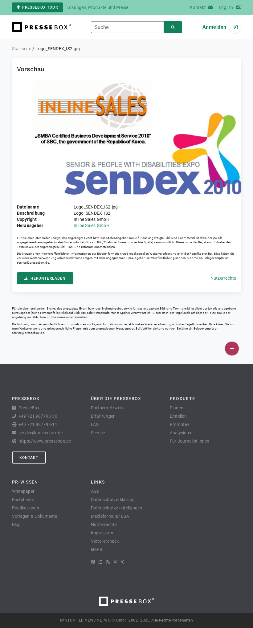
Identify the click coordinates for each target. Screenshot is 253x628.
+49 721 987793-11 (37, 424)
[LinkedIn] (100, 562)
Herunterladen (45, 278)
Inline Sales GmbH (91, 225)
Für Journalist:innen (190, 441)
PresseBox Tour (37, 7)
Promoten (180, 424)
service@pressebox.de (33, 262)
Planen (177, 407)
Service (98, 432)
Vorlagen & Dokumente (34, 516)
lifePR (97, 549)
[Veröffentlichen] (232, 348)
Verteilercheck (105, 541)
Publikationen (25, 507)
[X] (115, 562)
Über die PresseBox (116, 398)
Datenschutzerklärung (113, 499)
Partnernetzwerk (107, 407)
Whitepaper (23, 491)
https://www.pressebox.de (44, 441)
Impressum (102, 532)
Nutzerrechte (223, 278)
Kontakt (29, 458)
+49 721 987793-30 (37, 416)
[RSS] (108, 562)
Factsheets (23, 499)
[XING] (122, 562)
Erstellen (178, 416)
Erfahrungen (103, 416)
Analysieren (181, 432)
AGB (95, 491)
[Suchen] (173, 27)
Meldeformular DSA (110, 516)
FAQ (95, 424)
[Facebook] (93, 562)
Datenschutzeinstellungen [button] (116, 507)
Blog (16, 524)
